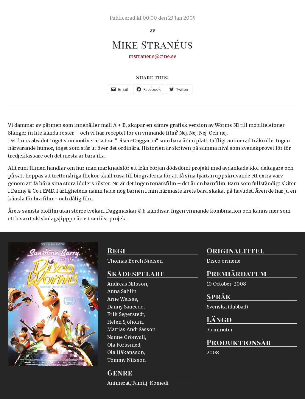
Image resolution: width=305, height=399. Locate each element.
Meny (289, 10)
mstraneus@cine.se (152, 56)
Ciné (22, 10)
